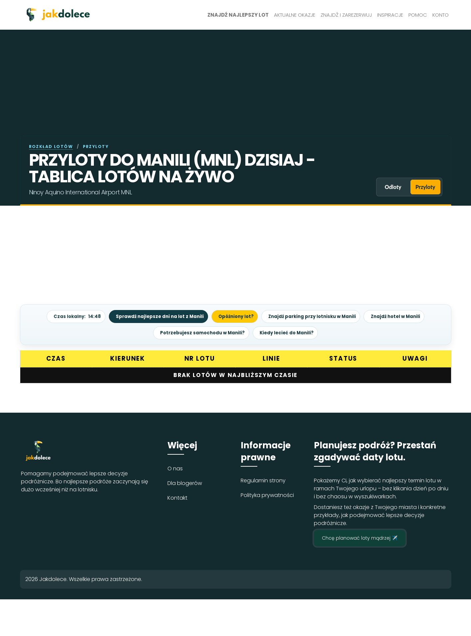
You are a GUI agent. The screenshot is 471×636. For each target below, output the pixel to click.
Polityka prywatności (267, 495)
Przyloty (423, 187)
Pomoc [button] (417, 14)
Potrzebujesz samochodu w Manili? (200, 332)
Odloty (385, 187)
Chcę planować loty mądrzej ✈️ (359, 537)
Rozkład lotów (51, 146)
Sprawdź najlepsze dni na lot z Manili (154, 316)
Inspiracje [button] (390, 14)
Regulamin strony (263, 480)
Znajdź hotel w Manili (404, 316)
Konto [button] (440, 14)
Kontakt (177, 497)
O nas (175, 468)
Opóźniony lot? (235, 316)
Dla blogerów (184, 483)
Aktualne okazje (294, 14)
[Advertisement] (235, 85)
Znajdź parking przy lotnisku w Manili (316, 316)
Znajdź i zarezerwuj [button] (346, 14)
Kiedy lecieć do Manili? (289, 332)
